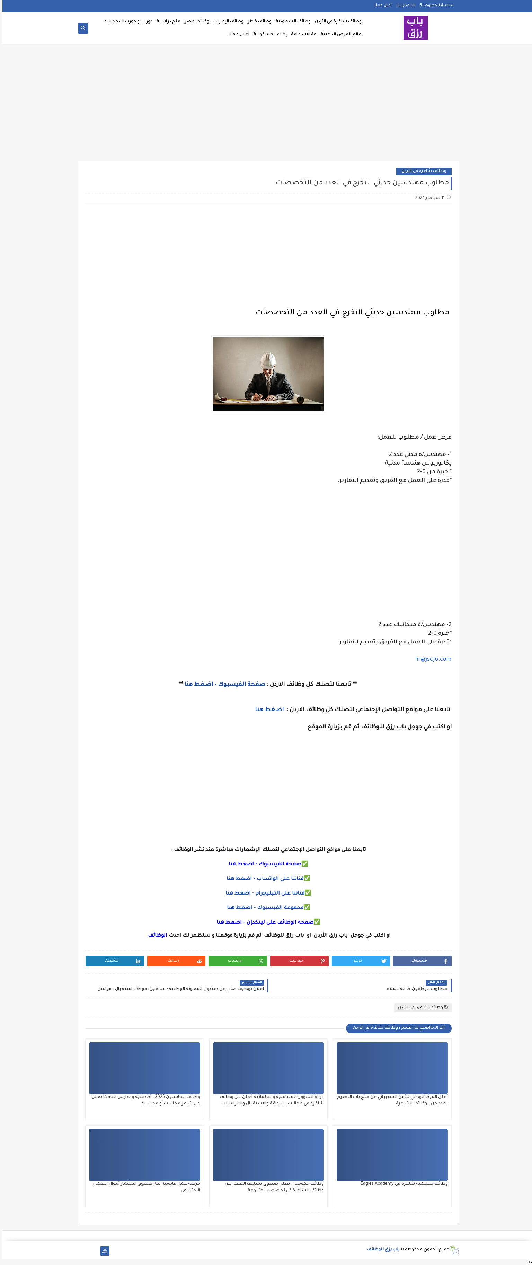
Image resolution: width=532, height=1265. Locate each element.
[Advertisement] (266, 104)
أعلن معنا (380, 5)
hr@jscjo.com (431, 660)
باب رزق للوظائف (381, 1250)
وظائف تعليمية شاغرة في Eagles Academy (401, 1184)
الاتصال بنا (403, 5)
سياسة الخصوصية (434, 5)
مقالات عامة (301, 34)
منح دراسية (166, 21)
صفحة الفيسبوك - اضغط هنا (222, 685)
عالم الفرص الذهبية (338, 34)
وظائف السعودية (290, 21)
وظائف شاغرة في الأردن (335, 21)
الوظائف (154, 936)
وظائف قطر (257, 21)
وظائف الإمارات (226, 21)
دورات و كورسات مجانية (126, 21)
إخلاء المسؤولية (267, 34)
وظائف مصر (194, 21)
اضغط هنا (267, 710)
